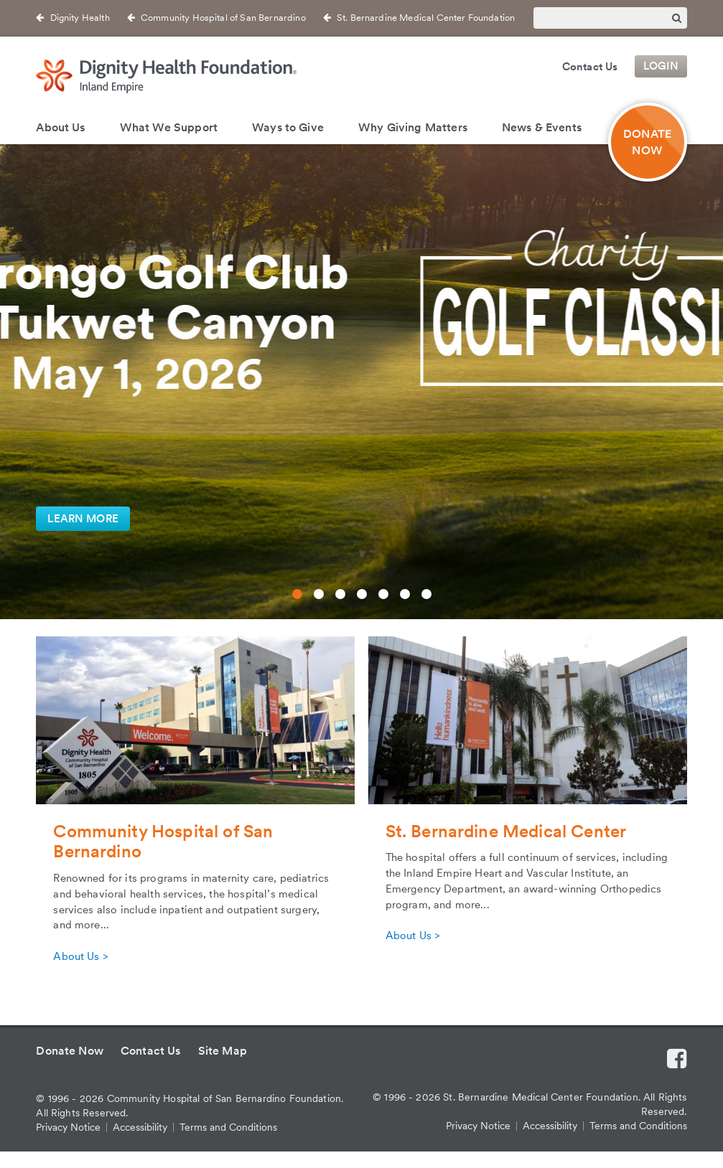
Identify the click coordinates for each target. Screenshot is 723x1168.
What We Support (169, 127)
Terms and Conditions (228, 1127)
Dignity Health (80, 17)
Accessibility (140, 1127)
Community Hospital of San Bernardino (223, 17)
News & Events (542, 127)
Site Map (222, 1051)
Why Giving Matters (412, 127)
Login (661, 66)
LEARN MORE (82, 518)
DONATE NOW (647, 142)
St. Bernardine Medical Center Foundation (426, 17)
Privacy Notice (68, 1127)
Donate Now (69, 1051)
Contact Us (590, 66)
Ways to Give (288, 127)
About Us (60, 127)
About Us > (80, 956)
